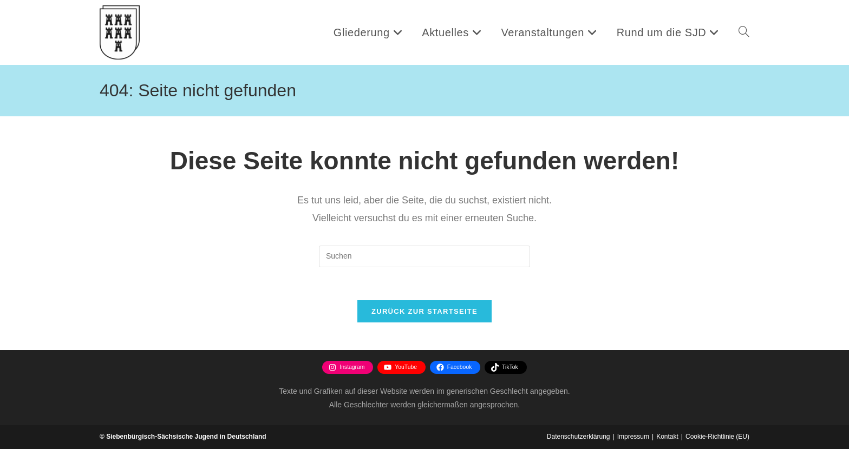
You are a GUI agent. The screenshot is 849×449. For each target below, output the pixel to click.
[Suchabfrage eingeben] (424, 256)
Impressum (633, 436)
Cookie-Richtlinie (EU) (717, 436)
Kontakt (667, 436)
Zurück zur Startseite (424, 311)
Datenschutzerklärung (578, 436)
